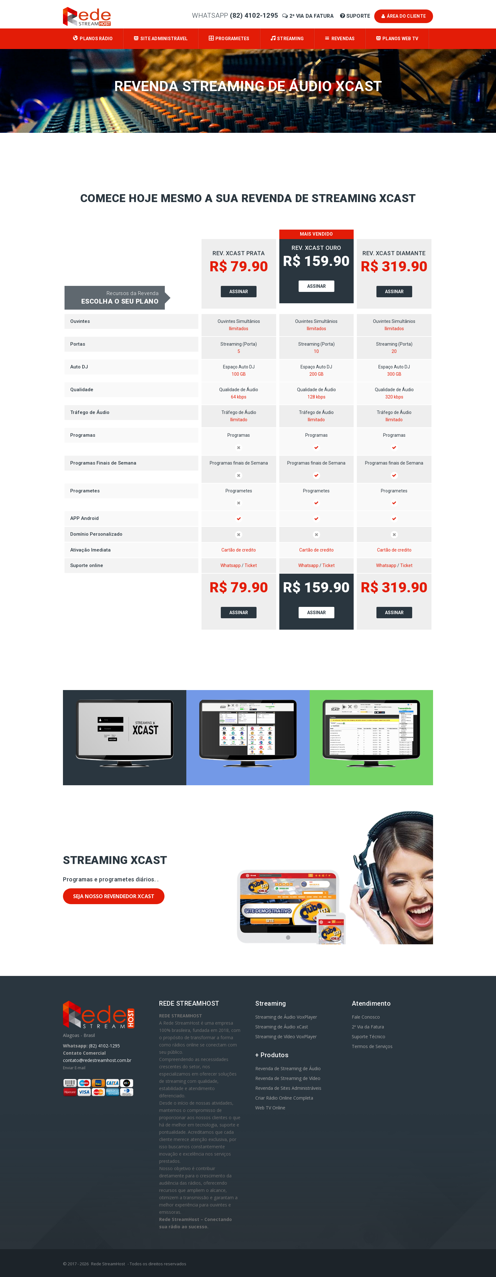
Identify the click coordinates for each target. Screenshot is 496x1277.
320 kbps (394, 396)
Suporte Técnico (368, 1036)
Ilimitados (238, 328)
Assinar (238, 291)
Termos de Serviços (372, 1046)
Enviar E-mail (74, 1067)
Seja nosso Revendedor (113, 896)
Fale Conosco (366, 1017)
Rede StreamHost (108, 1264)
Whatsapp (230, 565)
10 (316, 351)
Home (356, 110)
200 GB (316, 374)
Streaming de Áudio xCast (281, 1027)
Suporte (356, 16)
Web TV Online (270, 1108)
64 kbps (238, 396)
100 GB (239, 374)
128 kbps (316, 396)
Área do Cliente (403, 16)
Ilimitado (238, 419)
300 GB (394, 374)
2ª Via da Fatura (308, 16)
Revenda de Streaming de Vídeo (287, 1078)
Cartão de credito (238, 549)
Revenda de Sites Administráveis (288, 1088)
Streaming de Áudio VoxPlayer (286, 1017)
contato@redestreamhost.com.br (97, 1060)
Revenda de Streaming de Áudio (288, 1068)
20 (394, 351)
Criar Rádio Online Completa (284, 1098)
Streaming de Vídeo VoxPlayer (286, 1036)
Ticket (251, 565)
